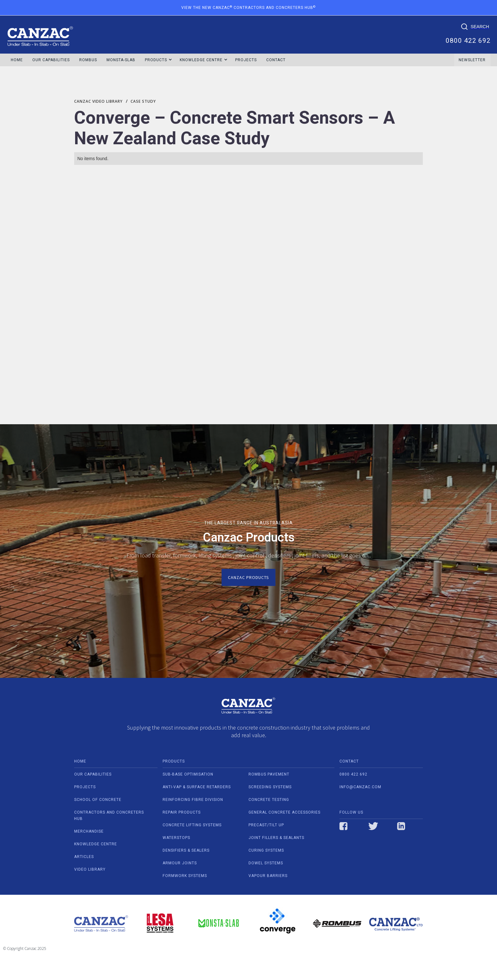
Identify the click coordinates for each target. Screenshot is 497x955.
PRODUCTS (174, 761)
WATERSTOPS (176, 838)
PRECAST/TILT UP (266, 825)
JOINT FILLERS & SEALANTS (276, 838)
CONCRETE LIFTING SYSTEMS (192, 825)
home (80, 761)
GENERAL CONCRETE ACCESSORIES (284, 812)
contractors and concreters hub (109, 815)
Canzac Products (248, 577)
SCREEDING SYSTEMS (270, 787)
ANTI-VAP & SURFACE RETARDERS (197, 787)
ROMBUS (88, 60)
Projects (246, 60)
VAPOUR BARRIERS (267, 876)
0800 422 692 (468, 40)
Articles (84, 857)
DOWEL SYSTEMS (265, 863)
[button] (156, 60)
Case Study (143, 101)
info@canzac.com (360, 787)
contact (349, 761)
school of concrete (97, 799)
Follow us (351, 812)
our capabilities (93, 774)
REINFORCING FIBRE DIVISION (193, 799)
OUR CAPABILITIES (51, 60)
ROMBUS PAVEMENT (268, 774)
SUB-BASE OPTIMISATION (188, 774)
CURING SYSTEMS (266, 850)
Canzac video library (98, 101)
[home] (40, 33)
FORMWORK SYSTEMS (185, 876)
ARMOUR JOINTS (180, 863)
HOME (17, 60)
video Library (90, 869)
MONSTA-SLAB (120, 60)
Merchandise (89, 831)
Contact (276, 60)
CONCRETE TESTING (268, 799)
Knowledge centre (95, 844)
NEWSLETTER (472, 60)
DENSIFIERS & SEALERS (186, 850)
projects (85, 787)
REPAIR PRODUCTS (182, 812)
